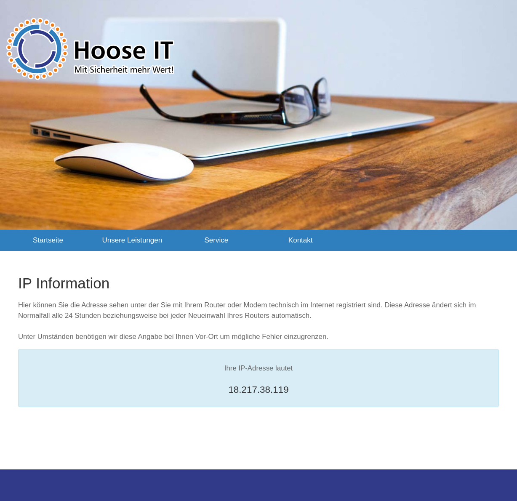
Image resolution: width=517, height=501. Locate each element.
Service (216, 240)
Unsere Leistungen (132, 240)
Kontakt (300, 240)
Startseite (48, 240)
